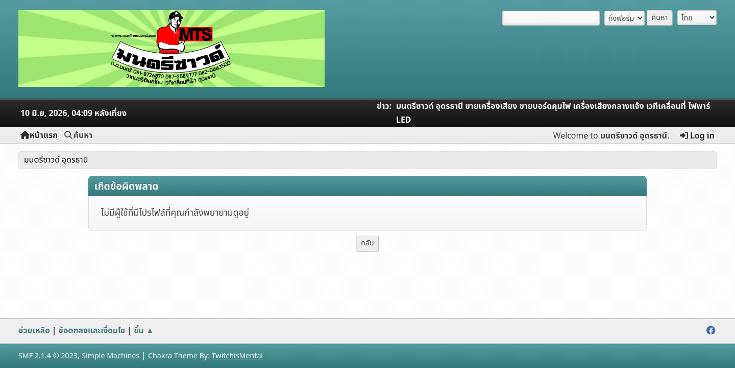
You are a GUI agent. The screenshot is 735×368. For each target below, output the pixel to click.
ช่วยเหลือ (34, 331)
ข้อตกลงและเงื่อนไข (92, 331)
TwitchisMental (237, 356)
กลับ (367, 243)
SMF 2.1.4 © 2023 (48, 356)
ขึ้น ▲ (144, 331)
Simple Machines (110, 356)
